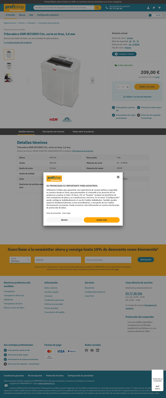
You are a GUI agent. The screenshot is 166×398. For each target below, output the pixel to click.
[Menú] (161, 371)
